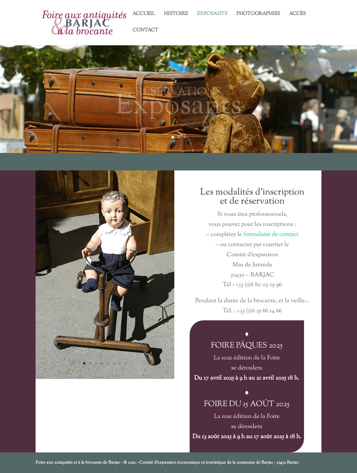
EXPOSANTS (212, 14)
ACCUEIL (143, 14)
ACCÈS (297, 14)
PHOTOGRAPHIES (258, 14)
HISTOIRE (176, 14)
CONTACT (145, 31)
